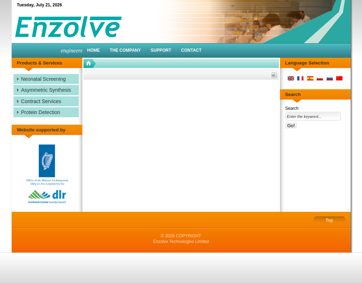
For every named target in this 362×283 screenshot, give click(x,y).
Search (292, 108)
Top (329, 220)
